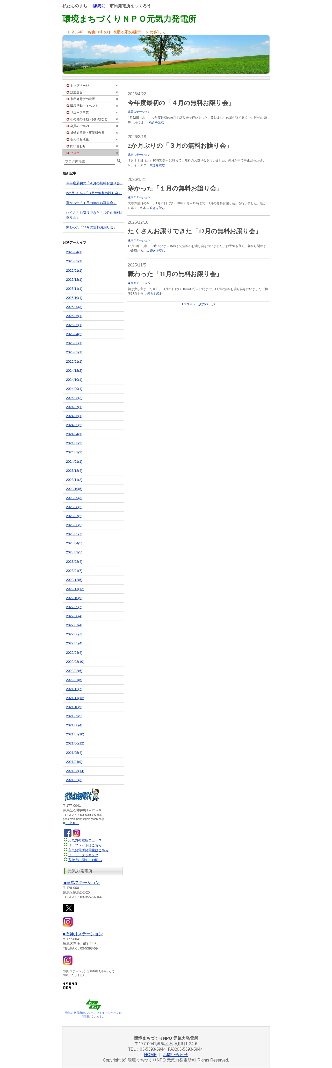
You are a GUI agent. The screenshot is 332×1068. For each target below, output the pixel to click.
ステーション (81, 882)
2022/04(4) (74, 653)
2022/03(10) (75, 662)
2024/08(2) (74, 398)
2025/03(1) (74, 343)
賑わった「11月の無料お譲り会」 (175, 274)
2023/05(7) (74, 534)
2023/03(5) (74, 552)
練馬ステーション (139, 111)
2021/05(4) (74, 753)
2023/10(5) (74, 489)
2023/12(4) (74, 471)
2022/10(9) (74, 598)
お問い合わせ (175, 1054)
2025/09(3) (74, 307)
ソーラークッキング (80, 855)
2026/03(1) (74, 261)
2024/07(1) (74, 407)
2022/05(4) (74, 643)
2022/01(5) (74, 680)
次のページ (206, 304)
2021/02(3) (74, 780)
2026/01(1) (74, 270)
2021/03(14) (75, 771)
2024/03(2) (74, 443)
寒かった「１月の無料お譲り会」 (175, 188)
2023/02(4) (74, 562)
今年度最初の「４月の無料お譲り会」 (181, 103)
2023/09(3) (74, 498)
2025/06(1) (74, 316)
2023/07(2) (74, 516)
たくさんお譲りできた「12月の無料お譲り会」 (194, 231)
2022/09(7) (74, 607)
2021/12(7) (74, 689)
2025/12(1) (74, 280)
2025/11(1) (74, 289)
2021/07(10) (75, 734)
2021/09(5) (74, 716)
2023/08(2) (74, 507)
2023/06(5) (74, 525)
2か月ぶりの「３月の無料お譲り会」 (180, 145)
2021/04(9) (74, 762)
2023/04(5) (74, 543)
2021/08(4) (74, 725)
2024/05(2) (74, 425)
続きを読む (156, 122)
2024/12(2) (74, 371)
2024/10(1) (74, 380)
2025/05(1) (74, 325)
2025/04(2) (74, 334)
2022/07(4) (74, 625)
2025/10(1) (74, 298)
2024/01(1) (74, 461)
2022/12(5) (74, 580)
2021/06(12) (75, 743)
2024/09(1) (74, 389)
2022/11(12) (75, 589)
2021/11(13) (75, 698)
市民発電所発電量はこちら (86, 850)
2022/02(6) (74, 671)
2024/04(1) (74, 434)
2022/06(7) (74, 634)
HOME (150, 1054)
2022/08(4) (74, 616)
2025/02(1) (74, 352)
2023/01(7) (74, 571)
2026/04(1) (74, 252)
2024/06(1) (74, 416)
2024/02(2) (74, 452)
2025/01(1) (74, 361)
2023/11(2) (74, 480)
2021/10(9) (74, 707)
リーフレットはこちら (85, 845)
